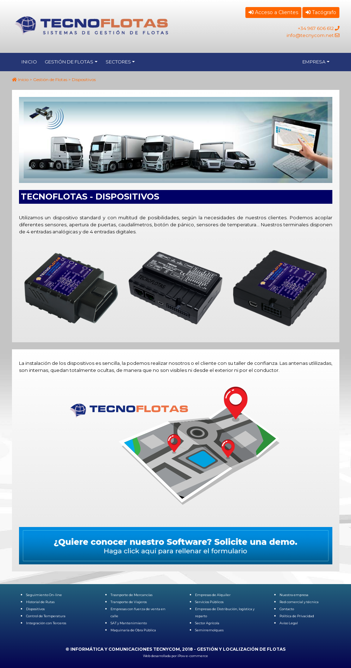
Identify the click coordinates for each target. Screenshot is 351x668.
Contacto (287, 609)
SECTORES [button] (118, 62)
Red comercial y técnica (299, 602)
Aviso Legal (289, 623)
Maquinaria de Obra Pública (133, 630)
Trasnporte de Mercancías (131, 595)
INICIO (29, 62)
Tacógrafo (321, 12)
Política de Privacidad (297, 616)
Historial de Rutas (40, 602)
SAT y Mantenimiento (129, 623)
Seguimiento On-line (44, 595)
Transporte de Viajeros (129, 602)
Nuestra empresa (294, 595)
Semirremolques (209, 630)
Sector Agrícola (207, 623)
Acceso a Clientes (273, 12)
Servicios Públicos (209, 602)
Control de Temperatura (45, 616)
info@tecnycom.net (310, 35)
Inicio (23, 79)
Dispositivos (35, 609)
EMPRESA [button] (314, 62)
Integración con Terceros (46, 623)
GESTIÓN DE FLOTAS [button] (69, 62)
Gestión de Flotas (50, 79)
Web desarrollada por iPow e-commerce (175, 656)
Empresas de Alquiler (213, 595)
